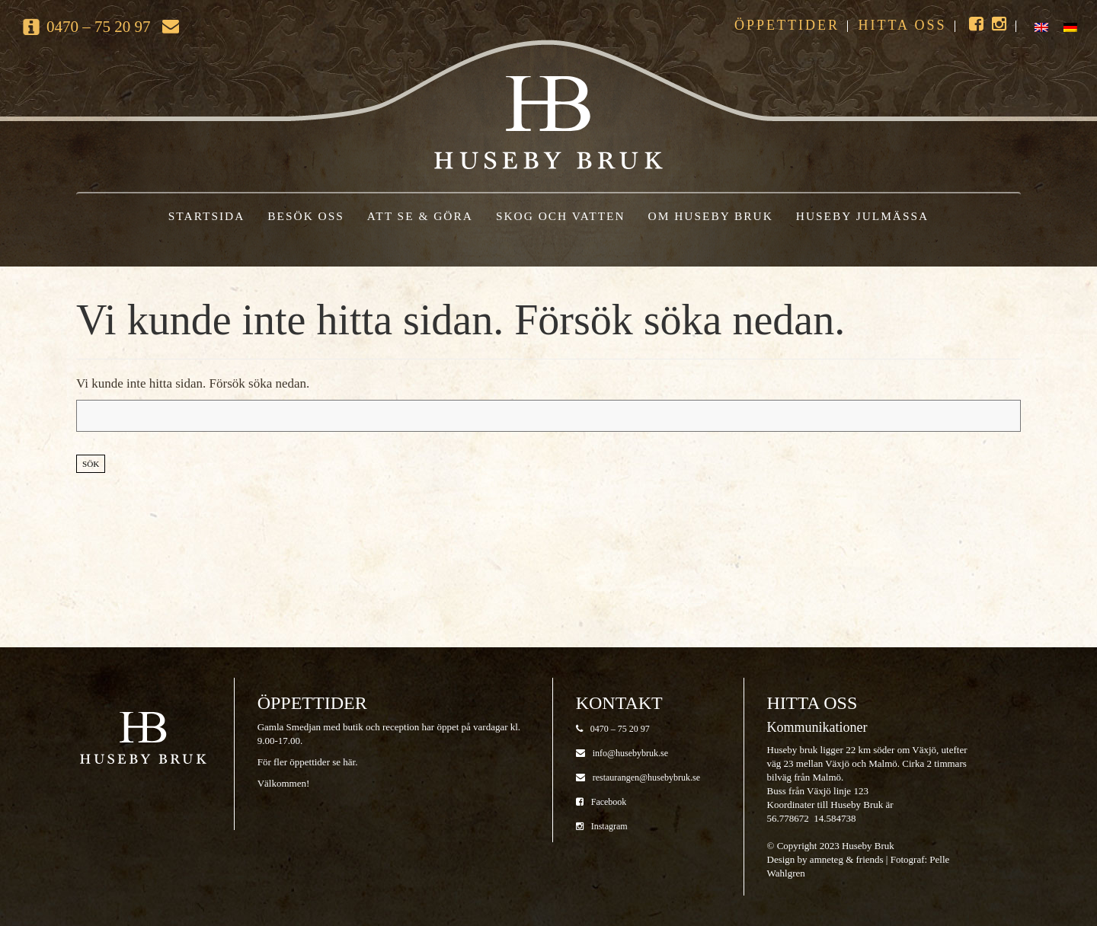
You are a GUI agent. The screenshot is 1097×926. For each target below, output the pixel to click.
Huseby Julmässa (862, 215)
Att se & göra (420, 215)
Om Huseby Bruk (710, 215)
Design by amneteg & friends (825, 859)
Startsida (206, 215)
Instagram (602, 826)
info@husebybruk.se (622, 753)
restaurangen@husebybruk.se (638, 777)
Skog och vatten (560, 215)
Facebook (601, 802)
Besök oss (305, 215)
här (349, 762)
